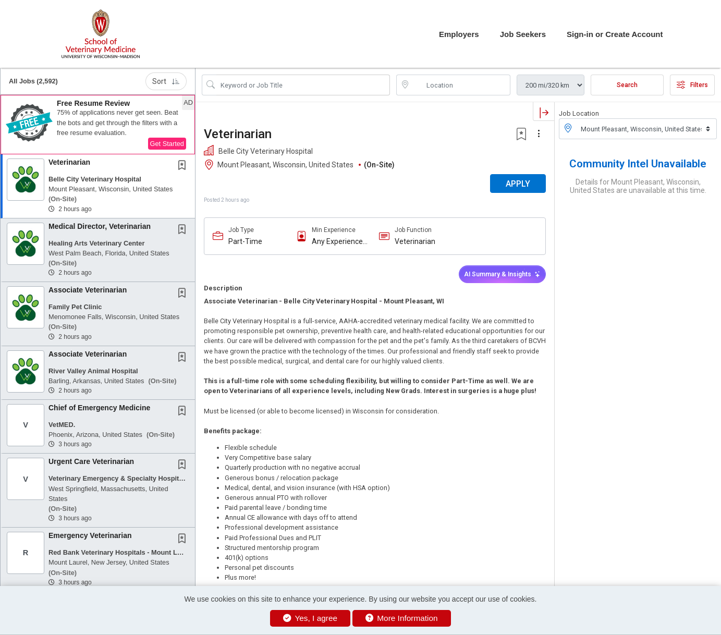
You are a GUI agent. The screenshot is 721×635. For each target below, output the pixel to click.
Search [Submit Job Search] (627, 85)
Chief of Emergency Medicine (99, 408)
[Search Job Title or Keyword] (303, 85)
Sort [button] (166, 81)
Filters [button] (692, 85)
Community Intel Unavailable (637, 163)
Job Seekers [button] (523, 34)
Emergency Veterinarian (90, 535)
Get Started (167, 144)
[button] (98, 124)
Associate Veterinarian (87, 290)
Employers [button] (459, 34)
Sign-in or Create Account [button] (615, 34)
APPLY (518, 184)
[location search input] (460, 85)
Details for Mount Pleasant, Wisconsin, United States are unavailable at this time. (638, 186)
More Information (401, 618)
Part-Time (245, 241)
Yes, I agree (310, 618)
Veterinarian (69, 162)
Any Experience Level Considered (340, 241)
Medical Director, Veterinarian (99, 226)
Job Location (579, 113)
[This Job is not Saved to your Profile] (184, 166)
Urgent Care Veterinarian (91, 461)
